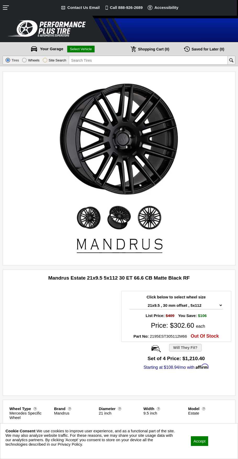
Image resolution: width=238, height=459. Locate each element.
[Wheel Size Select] (176, 305)
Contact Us (83, 7)
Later (208, 49)
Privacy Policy (17, 451)
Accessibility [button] (166, 7)
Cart (153, 49)
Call (126, 7)
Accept (199, 441)
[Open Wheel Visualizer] (155, 348)
